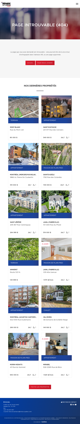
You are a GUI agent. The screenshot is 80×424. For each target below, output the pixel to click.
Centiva (44, 421)
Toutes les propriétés (40, 387)
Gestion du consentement (52, 419)
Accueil (30, 63)
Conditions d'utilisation (37, 419)
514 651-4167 (10, 409)
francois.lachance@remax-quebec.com (20, 411)
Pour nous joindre (45, 63)
